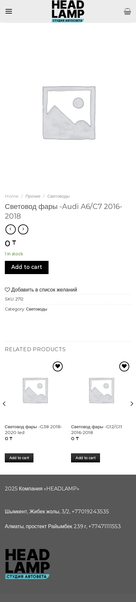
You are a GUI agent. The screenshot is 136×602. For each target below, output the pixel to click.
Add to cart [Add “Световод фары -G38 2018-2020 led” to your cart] (19, 458)
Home (12, 196)
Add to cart (26, 267)
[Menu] (9, 11)
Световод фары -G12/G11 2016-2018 (96, 429)
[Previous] (4, 416)
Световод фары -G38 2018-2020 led (33, 429)
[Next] (131, 416)
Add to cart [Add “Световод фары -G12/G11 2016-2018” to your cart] (85, 458)
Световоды (58, 196)
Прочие (33, 196)
